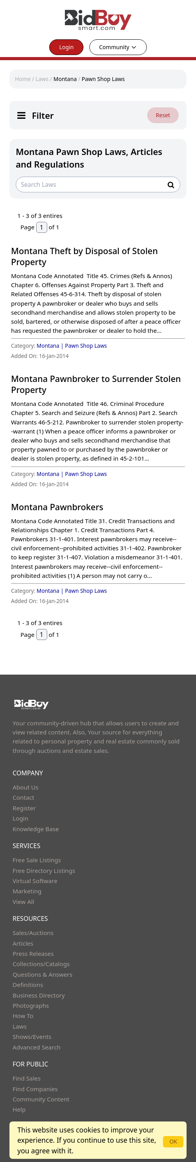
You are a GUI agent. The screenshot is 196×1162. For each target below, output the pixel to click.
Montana (65, 79)
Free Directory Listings (44, 870)
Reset (163, 115)
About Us (26, 787)
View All (23, 902)
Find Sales (27, 1078)
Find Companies (35, 1089)
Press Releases (33, 953)
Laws (41, 79)
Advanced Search (37, 1047)
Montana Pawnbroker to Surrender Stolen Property (96, 384)
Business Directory (39, 995)
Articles (23, 943)
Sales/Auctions (33, 933)
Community (118, 47)
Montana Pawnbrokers (57, 507)
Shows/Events (32, 1036)
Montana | (51, 345)
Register (24, 808)
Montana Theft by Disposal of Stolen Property (84, 256)
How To (23, 1016)
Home (23, 79)
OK (173, 1141)
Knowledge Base (36, 829)
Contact (23, 797)
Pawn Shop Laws (103, 79)
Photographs (31, 1005)
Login (66, 47)
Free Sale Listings (37, 860)
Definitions (28, 985)
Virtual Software (35, 881)
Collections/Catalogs (41, 964)
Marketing (27, 891)
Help (19, 1109)
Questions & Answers (42, 974)
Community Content (41, 1099)
